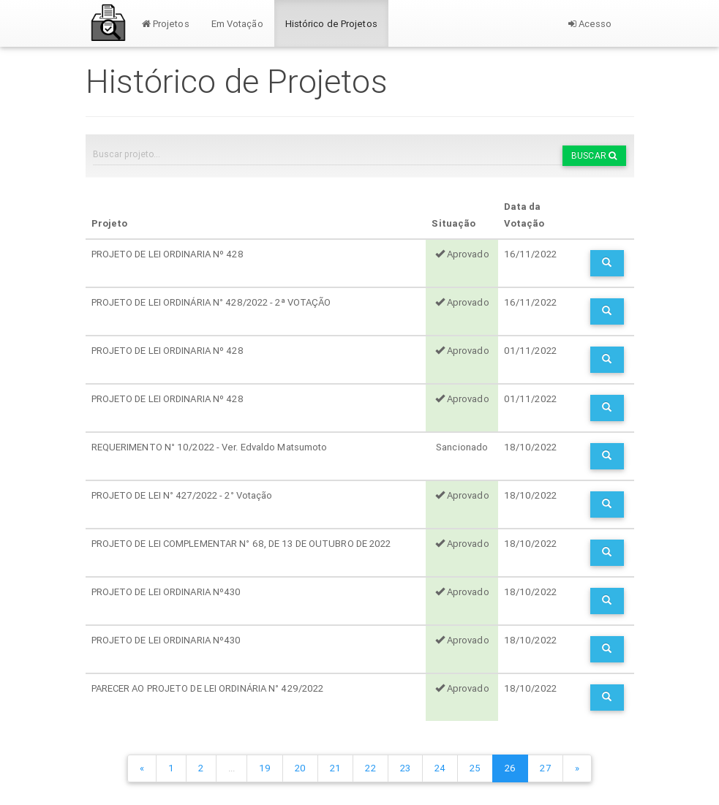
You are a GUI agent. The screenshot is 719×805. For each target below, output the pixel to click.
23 (405, 768)
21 (335, 768)
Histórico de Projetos (331, 24)
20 (300, 768)
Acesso (590, 24)
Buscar (594, 155)
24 (439, 768)
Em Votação (237, 24)
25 (475, 768)
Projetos (165, 24)
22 (370, 768)
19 (265, 768)
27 (545, 768)
